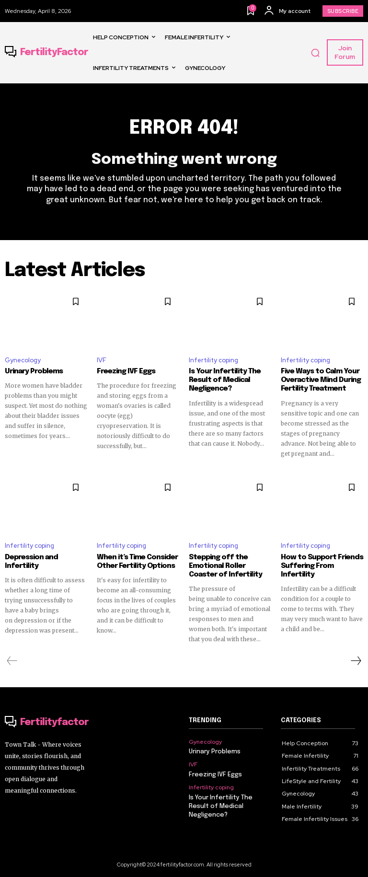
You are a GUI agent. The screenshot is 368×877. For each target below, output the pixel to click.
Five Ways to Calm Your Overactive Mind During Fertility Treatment (320, 380)
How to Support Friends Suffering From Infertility (322, 566)
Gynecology (23, 360)
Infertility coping (213, 360)
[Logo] (46, 52)
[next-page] (355, 661)
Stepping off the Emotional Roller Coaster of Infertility (225, 566)
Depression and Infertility (31, 562)
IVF (101, 360)
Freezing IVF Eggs (126, 371)
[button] (315, 52)
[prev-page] (12, 661)
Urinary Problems (34, 371)
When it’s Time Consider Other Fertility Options (137, 562)
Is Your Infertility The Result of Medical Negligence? (225, 380)
